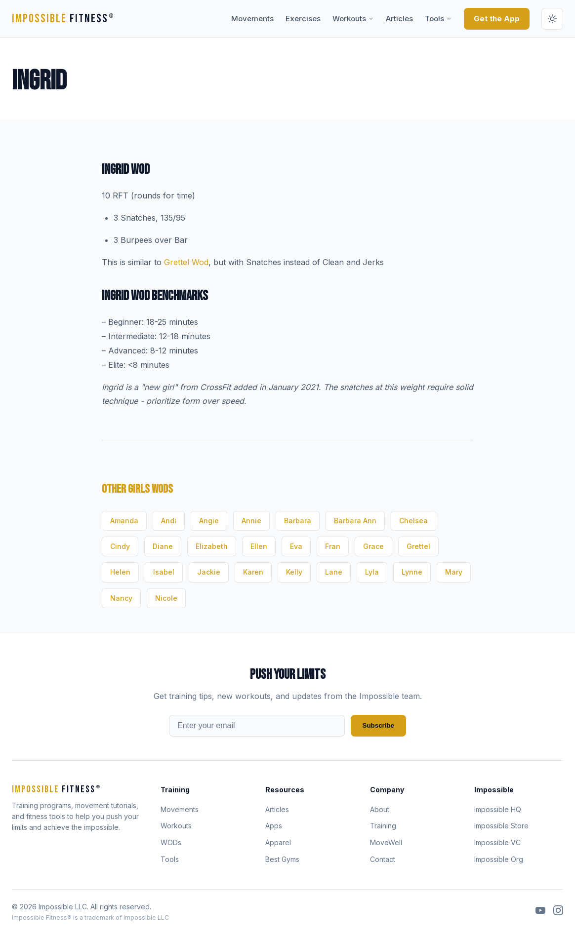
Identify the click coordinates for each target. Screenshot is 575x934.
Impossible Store (501, 825)
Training (383, 825)
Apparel (278, 842)
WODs (171, 842)
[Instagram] (558, 911)
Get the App (497, 18)
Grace (373, 546)
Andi (168, 520)
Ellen (258, 546)
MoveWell (386, 842)
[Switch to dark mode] (552, 19)
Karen (253, 572)
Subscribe (378, 725)
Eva (296, 546)
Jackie (208, 572)
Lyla (372, 572)
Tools (438, 18)
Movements (252, 18)
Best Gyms (282, 859)
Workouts (353, 18)
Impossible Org (498, 859)
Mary (453, 572)
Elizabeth (212, 546)
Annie (251, 520)
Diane (163, 546)
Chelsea (413, 520)
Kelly (294, 572)
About (379, 809)
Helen (120, 572)
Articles (399, 18)
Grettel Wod (186, 262)
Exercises (303, 18)
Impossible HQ (497, 809)
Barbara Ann (355, 520)
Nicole (166, 598)
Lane (333, 572)
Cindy (120, 546)
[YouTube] (540, 911)
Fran (332, 546)
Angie (209, 520)
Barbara (297, 520)
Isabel (163, 572)
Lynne (412, 572)
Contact (382, 859)
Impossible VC (497, 842)
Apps (273, 825)
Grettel (418, 546)
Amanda (124, 520)
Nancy (121, 598)
